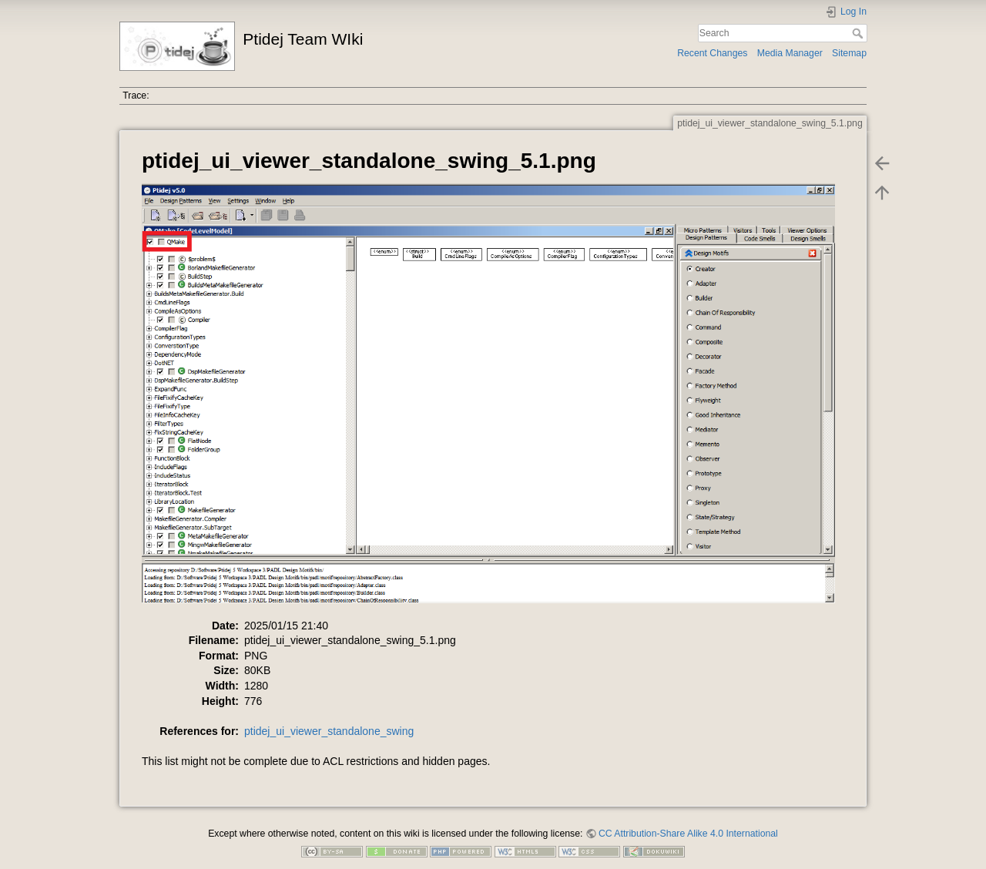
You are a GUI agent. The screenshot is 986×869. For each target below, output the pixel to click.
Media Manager (790, 53)
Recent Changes (712, 53)
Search (859, 33)
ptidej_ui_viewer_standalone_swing (329, 731)
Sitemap (849, 53)
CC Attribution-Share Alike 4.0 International (688, 833)
